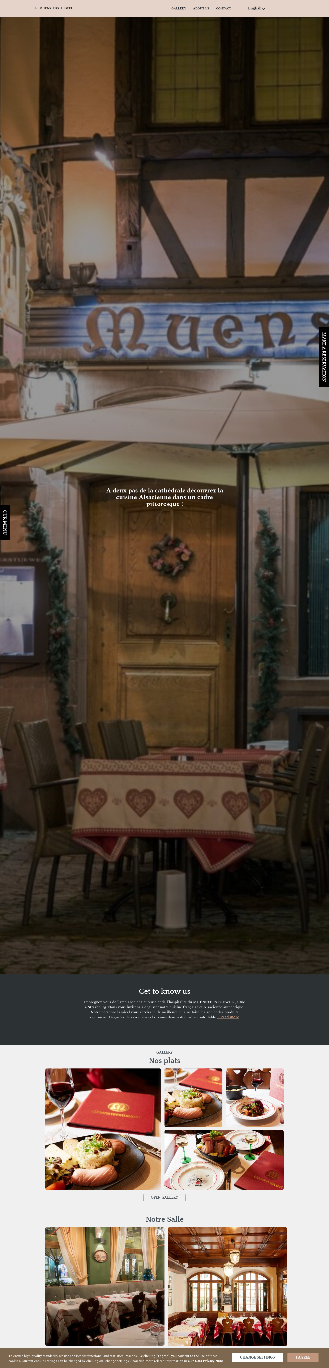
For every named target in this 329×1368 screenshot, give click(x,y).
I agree (303, 1357)
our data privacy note (205, 1360)
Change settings (257, 1357)
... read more (228, 1017)
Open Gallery (164, 1197)
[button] (257, 8)
